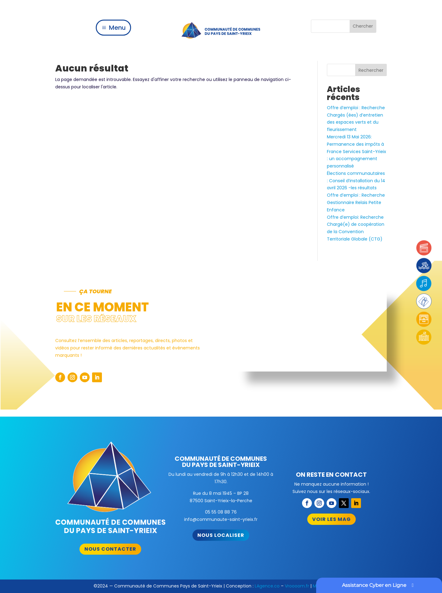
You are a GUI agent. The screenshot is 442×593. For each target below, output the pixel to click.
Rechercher (371, 70)
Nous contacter (110, 549)
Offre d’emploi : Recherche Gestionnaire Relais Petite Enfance (356, 202)
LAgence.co (267, 586)
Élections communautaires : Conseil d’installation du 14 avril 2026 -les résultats (356, 180)
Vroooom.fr (297, 586)
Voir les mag (331, 519)
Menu (117, 27)
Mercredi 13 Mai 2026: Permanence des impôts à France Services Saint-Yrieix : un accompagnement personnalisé (356, 151)
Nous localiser (220, 535)
